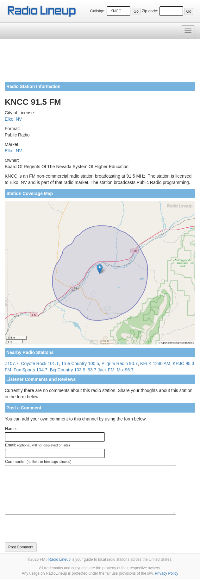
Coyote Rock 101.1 (40, 363)
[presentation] (53, 528)
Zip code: (150, 11)
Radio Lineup (59, 559)
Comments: (38, 461)
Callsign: (97, 11)
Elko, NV (13, 119)
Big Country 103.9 (67, 369)
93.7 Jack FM (101, 369)
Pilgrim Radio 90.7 (120, 363)
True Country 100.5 (80, 363)
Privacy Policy (166, 573)
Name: (11, 428)
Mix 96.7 (125, 369)
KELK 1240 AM (155, 363)
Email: (37, 445)
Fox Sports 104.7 (30, 369)
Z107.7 (12, 363)
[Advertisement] (100, 63)
